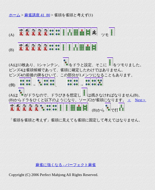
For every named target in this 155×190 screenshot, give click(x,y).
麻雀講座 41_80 (37, 15)
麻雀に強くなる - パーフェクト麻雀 (66, 165)
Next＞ (140, 100)
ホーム (14, 15)
